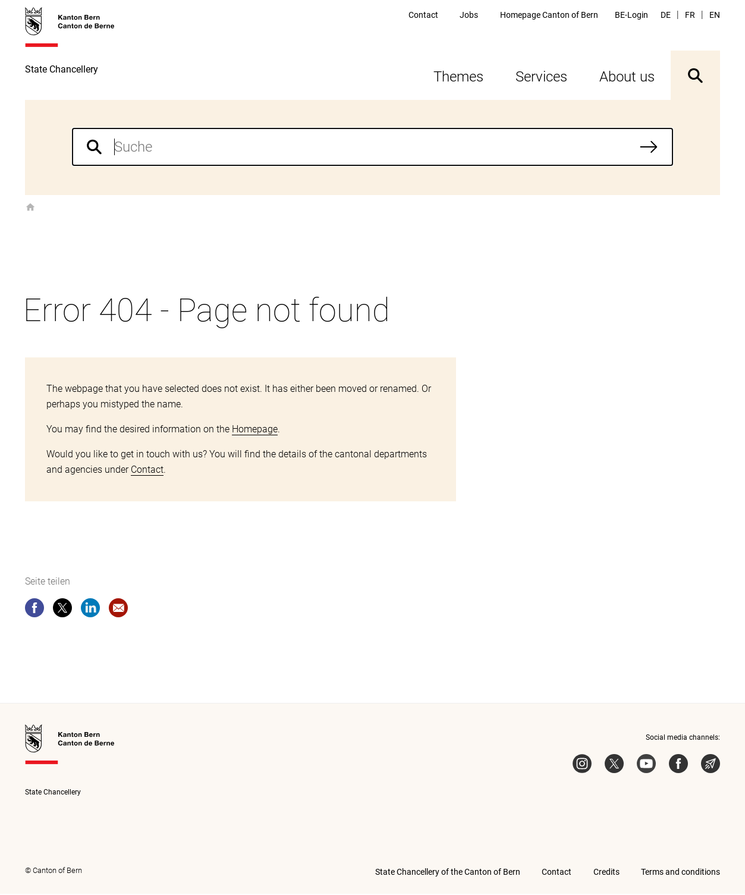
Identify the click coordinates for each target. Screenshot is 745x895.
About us (627, 78)
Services (541, 78)
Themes (458, 78)
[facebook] (34, 611)
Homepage (255, 430)
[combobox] (372, 148)
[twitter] (62, 611)
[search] (372, 148)
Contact (147, 470)
